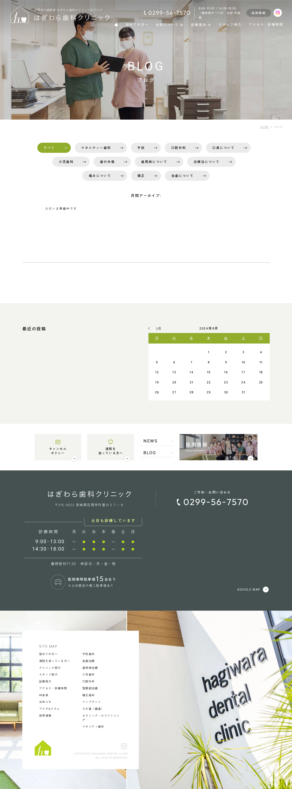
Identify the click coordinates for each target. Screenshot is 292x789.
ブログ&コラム (49, 709)
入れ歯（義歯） (93, 709)
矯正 (141, 175)
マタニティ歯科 (93, 726)
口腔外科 (178, 147)
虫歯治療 (88, 661)
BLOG (158, 452)
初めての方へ (137, 24)
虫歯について (182, 175)
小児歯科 (66, 161)
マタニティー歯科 (96, 147)
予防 (141, 147)
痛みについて (100, 175)
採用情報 (258, 13)
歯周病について (154, 161)
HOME (264, 127)
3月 (159, 328)
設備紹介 (45, 681)
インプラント (91, 702)
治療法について (207, 161)
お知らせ (45, 702)
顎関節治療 (90, 688)
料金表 (43, 695)
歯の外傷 (107, 161)
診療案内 (201, 24)
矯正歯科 (88, 695)
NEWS (158, 441)
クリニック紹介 (50, 668)
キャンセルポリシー (58, 450)
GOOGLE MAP (253, 589)
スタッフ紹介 (230, 24)
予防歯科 (88, 654)
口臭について (223, 147)
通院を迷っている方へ (110, 450)
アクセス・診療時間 (266, 24)
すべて (49, 147)
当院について (170, 24)
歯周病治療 (90, 668)
